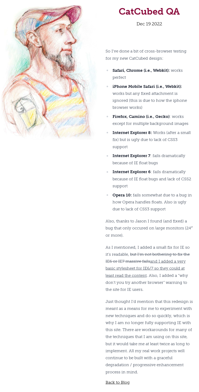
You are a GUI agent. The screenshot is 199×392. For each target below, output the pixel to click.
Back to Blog (118, 382)
